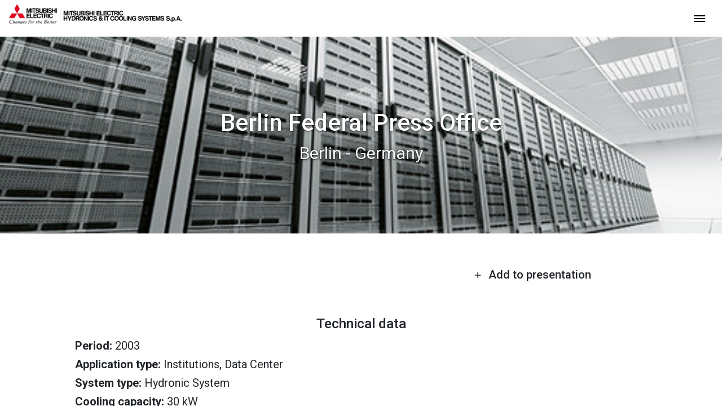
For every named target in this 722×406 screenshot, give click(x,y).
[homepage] (95, 20)
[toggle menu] (699, 18)
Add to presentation (532, 274)
